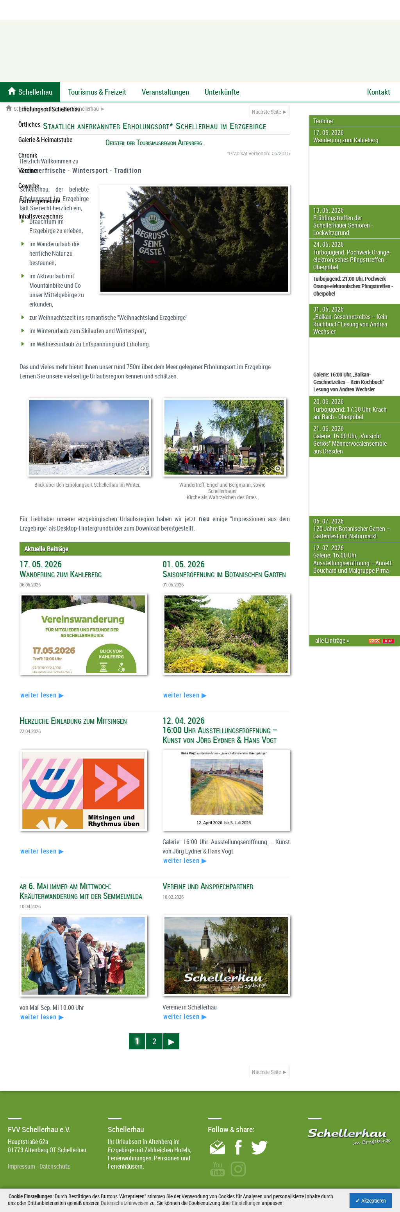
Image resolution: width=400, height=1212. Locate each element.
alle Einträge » (333, 640)
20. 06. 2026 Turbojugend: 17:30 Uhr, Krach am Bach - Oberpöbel (350, 409)
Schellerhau (22, 108)
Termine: (323, 121)
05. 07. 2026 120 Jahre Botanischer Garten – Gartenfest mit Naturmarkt (351, 528)
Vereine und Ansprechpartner (207, 886)
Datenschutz (54, 1166)
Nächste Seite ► (270, 111)
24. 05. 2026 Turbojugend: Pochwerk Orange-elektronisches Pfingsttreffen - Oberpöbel (352, 255)
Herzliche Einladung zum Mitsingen (73, 720)
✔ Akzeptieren (370, 1200)
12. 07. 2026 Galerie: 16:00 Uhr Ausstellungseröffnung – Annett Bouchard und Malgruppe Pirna (352, 559)
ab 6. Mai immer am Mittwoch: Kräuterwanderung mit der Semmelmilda (81, 891)
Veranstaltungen (165, 92)
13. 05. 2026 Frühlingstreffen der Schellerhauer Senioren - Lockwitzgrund (343, 221)
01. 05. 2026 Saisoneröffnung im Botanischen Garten (224, 569)
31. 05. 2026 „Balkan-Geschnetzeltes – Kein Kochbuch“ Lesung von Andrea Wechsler (350, 320)
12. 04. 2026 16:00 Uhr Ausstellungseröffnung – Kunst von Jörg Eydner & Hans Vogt (219, 730)
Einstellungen (246, 1203)
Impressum (21, 1166)
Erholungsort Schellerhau (72, 108)
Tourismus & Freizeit (97, 92)
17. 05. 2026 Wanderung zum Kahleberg (346, 136)
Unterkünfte (222, 92)
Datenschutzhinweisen (124, 1203)
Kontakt (378, 92)
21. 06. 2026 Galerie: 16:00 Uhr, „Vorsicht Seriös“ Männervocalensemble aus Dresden (350, 439)
